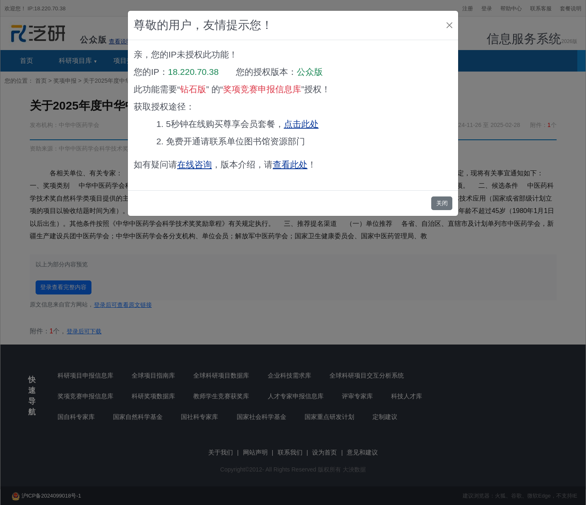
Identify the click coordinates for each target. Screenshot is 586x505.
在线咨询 (194, 164)
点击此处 (301, 124)
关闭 (442, 203)
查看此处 (290, 164)
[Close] (449, 25)
